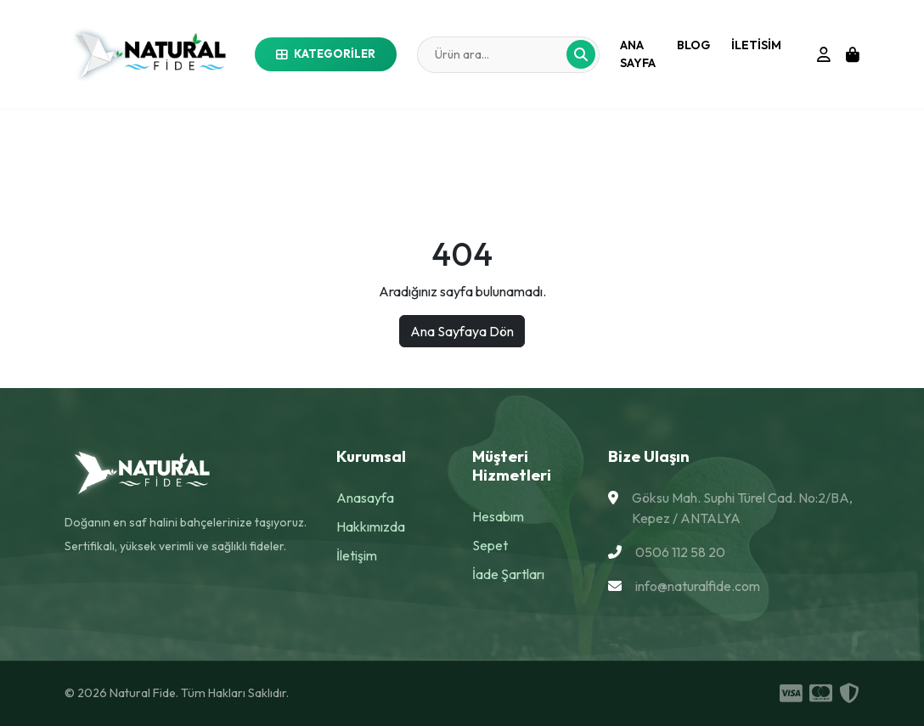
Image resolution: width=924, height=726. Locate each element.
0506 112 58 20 (680, 551)
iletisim (756, 45)
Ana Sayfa (638, 53)
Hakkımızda (370, 526)
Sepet (490, 545)
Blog (693, 45)
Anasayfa (365, 497)
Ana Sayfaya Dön (462, 331)
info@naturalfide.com (697, 585)
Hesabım (498, 516)
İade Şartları (508, 574)
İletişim (356, 555)
